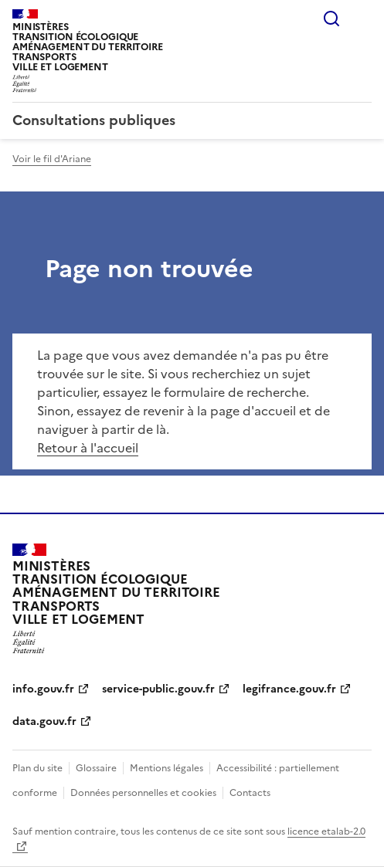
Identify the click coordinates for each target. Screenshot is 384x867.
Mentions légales (166, 768)
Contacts (249, 793)
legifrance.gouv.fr (289, 689)
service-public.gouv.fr (158, 689)
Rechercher (331, 18)
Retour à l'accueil (87, 448)
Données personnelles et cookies (143, 793)
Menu (362, 18)
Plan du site (37, 768)
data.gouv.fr (44, 721)
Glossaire (96, 768)
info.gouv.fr (43, 689)
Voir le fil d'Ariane (51, 159)
